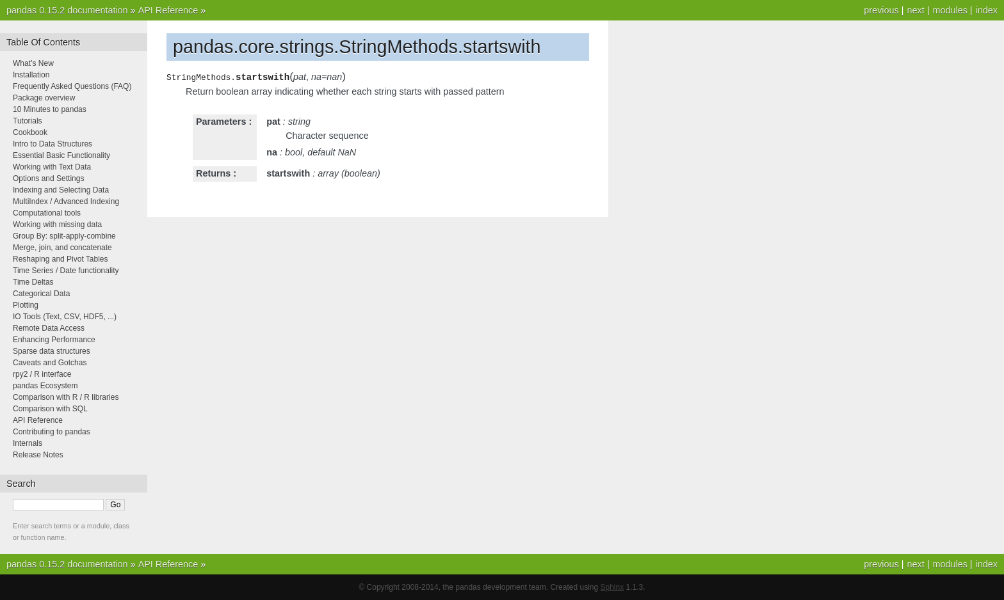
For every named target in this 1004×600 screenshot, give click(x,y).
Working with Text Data (52, 166)
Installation (31, 74)
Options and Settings (48, 178)
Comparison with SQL (50, 408)
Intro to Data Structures (52, 143)
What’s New (33, 63)
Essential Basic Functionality (61, 155)
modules (949, 10)
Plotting (25, 305)
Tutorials (27, 120)
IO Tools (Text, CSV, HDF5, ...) (65, 316)
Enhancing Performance (54, 339)
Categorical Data (41, 293)
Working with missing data (57, 224)
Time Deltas (33, 282)
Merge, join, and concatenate (62, 247)
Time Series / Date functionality (66, 270)
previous (881, 10)
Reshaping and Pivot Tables (60, 259)
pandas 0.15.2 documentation (67, 10)
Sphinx (612, 587)
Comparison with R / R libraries (65, 397)
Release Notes (38, 454)
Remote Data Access (49, 328)
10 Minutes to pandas (49, 109)
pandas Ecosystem (45, 385)
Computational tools (47, 213)
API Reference (168, 10)
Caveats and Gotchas (49, 362)
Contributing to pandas (51, 431)
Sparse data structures (51, 351)
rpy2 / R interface (42, 374)
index (987, 10)
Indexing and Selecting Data (61, 190)
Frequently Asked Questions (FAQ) (72, 86)
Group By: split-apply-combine (64, 236)
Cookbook (30, 132)
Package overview (44, 97)
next (915, 10)
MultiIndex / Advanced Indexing (66, 201)
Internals (27, 443)
